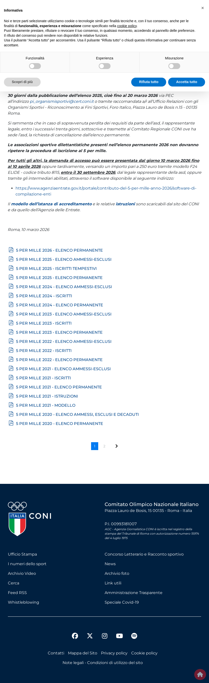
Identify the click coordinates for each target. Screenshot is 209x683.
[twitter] (90, 632)
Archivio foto (117, 573)
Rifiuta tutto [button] (149, 82)
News (110, 563)
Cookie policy (144, 653)
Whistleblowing (23, 602)
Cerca (13, 583)
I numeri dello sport (27, 563)
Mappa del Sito (82, 653)
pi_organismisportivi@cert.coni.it (62, 101)
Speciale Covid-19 (122, 602)
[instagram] (105, 637)
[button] (203, 8)
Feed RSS (17, 592)
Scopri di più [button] (22, 82)
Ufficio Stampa (22, 554)
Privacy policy (114, 653)
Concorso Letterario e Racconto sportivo (144, 554)
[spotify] (134, 637)
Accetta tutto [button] (186, 82)
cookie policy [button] (127, 26)
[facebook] (75, 637)
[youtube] (119, 637)
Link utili (113, 583)
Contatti (56, 653)
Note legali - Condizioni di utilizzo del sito (103, 662)
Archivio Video (22, 573)
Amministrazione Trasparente (133, 592)
